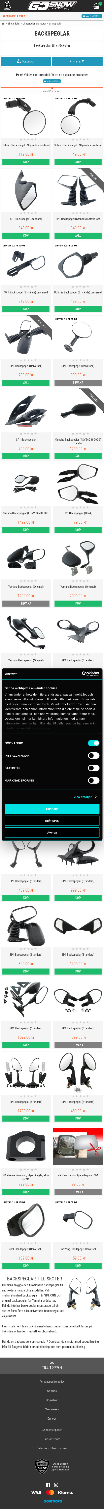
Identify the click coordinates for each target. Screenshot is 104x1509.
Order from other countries (52, 1448)
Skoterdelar (14, 23)
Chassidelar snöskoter (34, 23)
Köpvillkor (52, 1400)
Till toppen (52, 1365)
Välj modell (92, 16)
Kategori (26, 61)
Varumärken (52, 1409)
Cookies (52, 1391)
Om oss (52, 1418)
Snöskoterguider (52, 1430)
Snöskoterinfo (52, 1439)
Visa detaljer (83, 796)
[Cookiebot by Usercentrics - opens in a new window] (81, 673)
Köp (26, 162)
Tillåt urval (52, 820)
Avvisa (52, 832)
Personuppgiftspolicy (52, 1381)
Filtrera (77, 61)
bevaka (78, 383)
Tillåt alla (52, 809)
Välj (78, 235)
